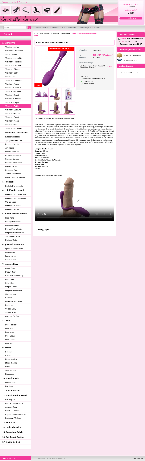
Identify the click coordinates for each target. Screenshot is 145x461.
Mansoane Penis (11, 225)
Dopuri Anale (10, 383)
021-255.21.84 (131, 41)
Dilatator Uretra (11, 240)
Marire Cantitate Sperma (15, 177)
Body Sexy (9, 279)
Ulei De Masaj (10, 202)
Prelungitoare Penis (13, 222)
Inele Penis (9, 218)
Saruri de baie (10, 260)
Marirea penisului (12, 152)
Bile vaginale (10, 400)
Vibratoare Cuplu (12, 102)
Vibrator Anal (10, 77)
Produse (56, 33)
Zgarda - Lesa (10, 370)
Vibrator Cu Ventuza (13, 88)
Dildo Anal (9, 329)
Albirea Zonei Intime (13, 174)
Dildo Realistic (11, 325)
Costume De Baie (12, 316)
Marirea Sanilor (11, 166)
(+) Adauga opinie (42, 230)
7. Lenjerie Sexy (10, 264)
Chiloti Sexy (10, 268)
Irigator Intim (10, 252)
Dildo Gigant (10, 336)
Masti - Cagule (11, 363)
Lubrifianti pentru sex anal (15, 198)
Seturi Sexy (9, 283)
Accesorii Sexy (11, 407)
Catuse (8, 356)
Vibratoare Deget (12, 117)
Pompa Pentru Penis (13, 229)
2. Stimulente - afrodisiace (15, 132)
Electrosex (9, 374)
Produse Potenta (11, 144)
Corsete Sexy (10, 309)
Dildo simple (10, 332)
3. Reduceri (7, 182)
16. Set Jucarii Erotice (13, 437)
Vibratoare (66, 33)
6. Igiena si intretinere (13, 244)
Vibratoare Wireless (13, 91)
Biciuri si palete (11, 359)
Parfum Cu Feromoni (13, 163)
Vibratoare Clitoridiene (14, 51)
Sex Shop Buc (138, 458)
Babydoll (8, 298)
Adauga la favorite (9, 2)
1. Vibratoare (8, 43)
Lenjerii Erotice (11, 287)
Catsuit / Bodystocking (14, 276)
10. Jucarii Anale (10, 378)
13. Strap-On (8, 422)
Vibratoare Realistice (13, 62)
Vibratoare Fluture (12, 114)
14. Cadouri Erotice (11, 427)
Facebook (23, 2)
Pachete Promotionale (14, 186)
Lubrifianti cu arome (13, 206)
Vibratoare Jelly (11, 73)
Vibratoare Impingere (13, 128)
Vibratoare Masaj (12, 121)
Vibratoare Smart (12, 95)
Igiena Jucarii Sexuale (14, 249)
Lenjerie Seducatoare (13, 290)
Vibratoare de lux (12, 47)
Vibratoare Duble (12, 106)
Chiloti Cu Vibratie (12, 411)
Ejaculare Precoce (12, 137)
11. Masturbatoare (11, 390)
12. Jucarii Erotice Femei (14, 395)
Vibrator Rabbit (11, 54)
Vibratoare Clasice (12, 69)
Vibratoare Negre (12, 84)
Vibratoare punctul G (13, 58)
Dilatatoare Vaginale (13, 418)
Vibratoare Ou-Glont (13, 66)
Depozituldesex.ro (43, 33)
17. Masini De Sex (11, 442)
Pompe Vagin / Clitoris (14, 403)
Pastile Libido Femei (13, 155)
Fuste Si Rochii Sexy (13, 301)
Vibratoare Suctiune (13, 110)
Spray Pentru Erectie (13, 141)
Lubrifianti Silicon (12, 209)
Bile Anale (9, 386)
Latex (7, 367)
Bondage (8, 352)
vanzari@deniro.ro (135, 39)
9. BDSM (6, 347)
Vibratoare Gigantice (13, 80)
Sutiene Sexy (10, 313)
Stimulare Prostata (12, 236)
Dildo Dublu (9, 340)
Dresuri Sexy (10, 272)
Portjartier (9, 305)
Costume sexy (11, 294)
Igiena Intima (10, 256)
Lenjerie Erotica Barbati (14, 233)
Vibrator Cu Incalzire (13, 99)
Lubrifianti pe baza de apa (15, 195)
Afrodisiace (9, 148)
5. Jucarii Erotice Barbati (14, 213)
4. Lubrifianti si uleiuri (13, 190)
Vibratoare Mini (11, 125)
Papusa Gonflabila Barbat (15, 414)
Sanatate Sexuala (12, 159)
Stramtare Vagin (11, 170)
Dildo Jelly (9, 343)
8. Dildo (6, 320)
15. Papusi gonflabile (12, 432)
